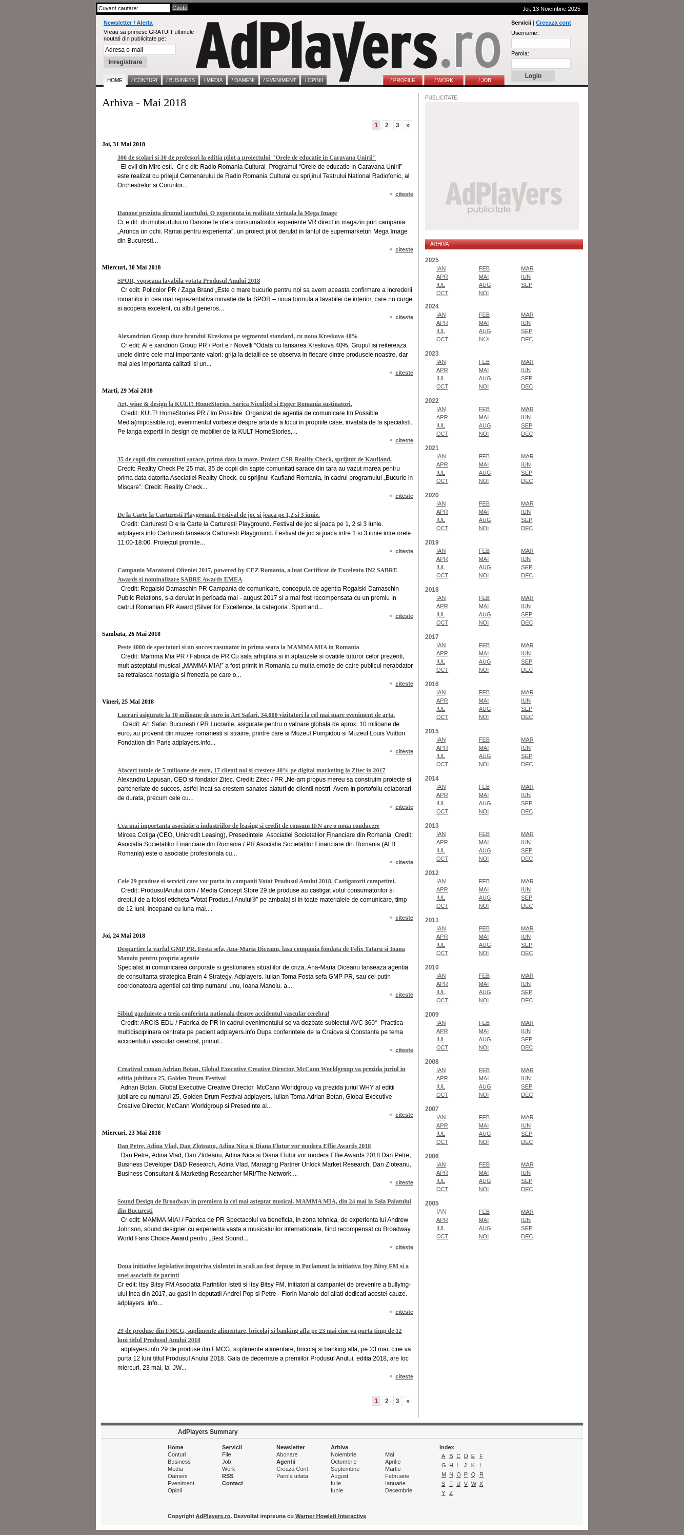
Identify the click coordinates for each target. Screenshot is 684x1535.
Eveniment (181, 1483)
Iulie (336, 1483)
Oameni (178, 1476)
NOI (484, 293)
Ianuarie (395, 1483)
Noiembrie (343, 1454)
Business (179, 1462)
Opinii (175, 1490)
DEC (527, 339)
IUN (526, 277)
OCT (442, 293)
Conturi (177, 1454)
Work (228, 1469)
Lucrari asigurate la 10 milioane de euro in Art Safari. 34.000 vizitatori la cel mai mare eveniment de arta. (256, 714)
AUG (485, 285)
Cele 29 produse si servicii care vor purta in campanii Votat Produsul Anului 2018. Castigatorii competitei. (256, 881)
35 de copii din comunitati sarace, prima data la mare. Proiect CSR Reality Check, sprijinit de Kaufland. (254, 459)
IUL (440, 285)
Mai (389, 1454)
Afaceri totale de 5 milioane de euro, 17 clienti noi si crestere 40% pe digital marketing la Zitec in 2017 (251, 770)
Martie (393, 1469)
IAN (441, 268)
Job (226, 1462)
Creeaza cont (553, 23)
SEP (526, 285)
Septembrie (345, 1469)
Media (175, 1469)
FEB (484, 268)
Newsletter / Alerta (128, 23)
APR (442, 277)
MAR (527, 268)
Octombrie (344, 1462)
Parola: (520, 53)
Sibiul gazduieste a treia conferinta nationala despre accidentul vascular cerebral (223, 1013)
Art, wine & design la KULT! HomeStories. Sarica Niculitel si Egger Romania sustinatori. (234, 403)
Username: (525, 33)
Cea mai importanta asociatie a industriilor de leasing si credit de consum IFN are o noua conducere (248, 825)
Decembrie (398, 1490)
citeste (404, 194)
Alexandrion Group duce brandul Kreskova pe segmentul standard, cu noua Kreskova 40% (237, 336)
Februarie (397, 1476)
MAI (484, 277)
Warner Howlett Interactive (330, 1516)
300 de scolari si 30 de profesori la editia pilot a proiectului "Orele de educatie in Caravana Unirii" (246, 157)
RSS (228, 1476)
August (339, 1476)
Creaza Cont (292, 1469)
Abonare (287, 1454)
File (226, 1454)
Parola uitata (292, 1476)
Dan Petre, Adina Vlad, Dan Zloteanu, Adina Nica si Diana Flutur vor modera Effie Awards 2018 (244, 1146)
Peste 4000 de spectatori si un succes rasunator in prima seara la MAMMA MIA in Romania (238, 647)
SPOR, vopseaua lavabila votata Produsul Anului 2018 (188, 280)
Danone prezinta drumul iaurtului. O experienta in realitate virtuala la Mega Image (227, 213)
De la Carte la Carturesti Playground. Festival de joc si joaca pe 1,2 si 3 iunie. (218, 514)
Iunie (337, 1490)
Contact (232, 1483)
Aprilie (393, 1462)
